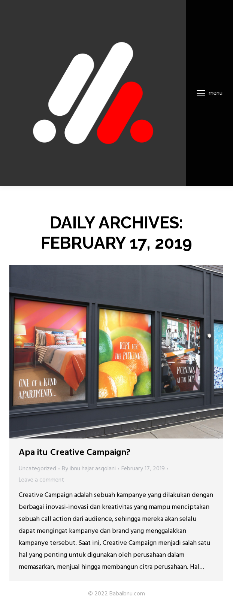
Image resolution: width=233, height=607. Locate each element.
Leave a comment (41, 480)
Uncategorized (37, 469)
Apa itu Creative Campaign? (74, 453)
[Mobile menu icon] (209, 93)
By (89, 469)
